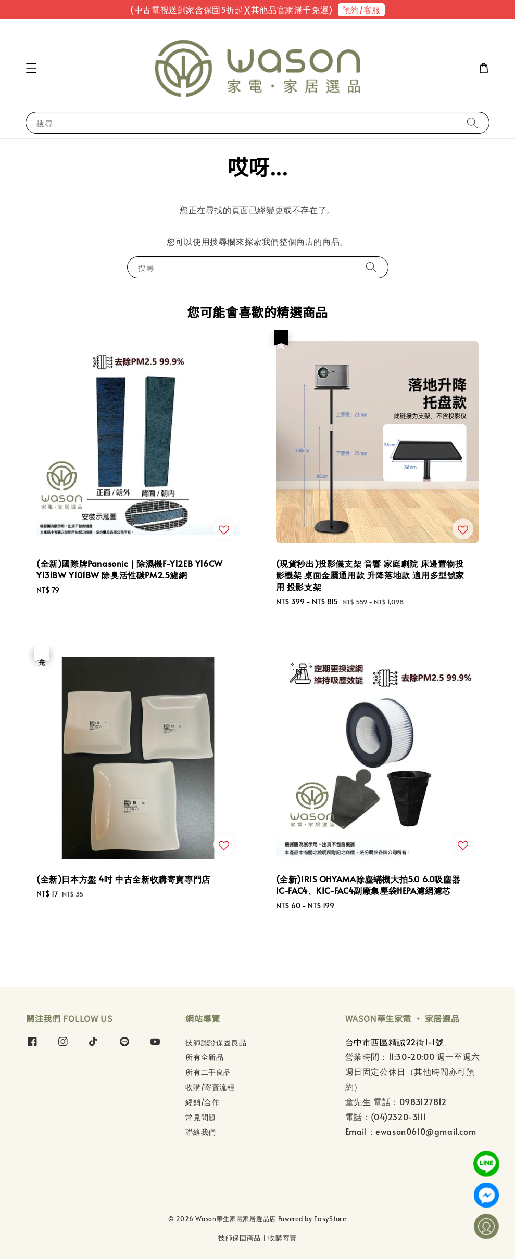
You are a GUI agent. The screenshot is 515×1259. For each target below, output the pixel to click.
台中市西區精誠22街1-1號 (394, 1041)
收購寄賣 (282, 1237)
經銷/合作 (202, 1102)
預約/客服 (361, 9)
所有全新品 (204, 1057)
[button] (31, 68)
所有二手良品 (208, 1072)
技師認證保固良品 (215, 1042)
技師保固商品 (239, 1237)
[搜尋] (472, 122)
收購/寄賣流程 (209, 1087)
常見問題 (200, 1117)
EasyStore (330, 1218)
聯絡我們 (200, 1132)
